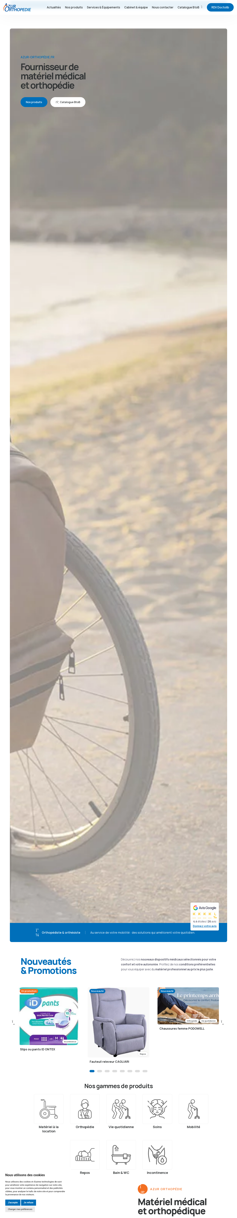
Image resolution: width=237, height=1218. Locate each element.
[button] (92, 1075)
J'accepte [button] (13, 1202)
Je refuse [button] (28, 1202)
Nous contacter (162, 18)
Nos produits (74, 18)
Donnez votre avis (205, 926)
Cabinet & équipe (136, 18)
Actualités (54, 18)
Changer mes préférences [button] (20, 1209)
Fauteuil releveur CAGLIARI (109, 1065)
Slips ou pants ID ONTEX (37, 1053)
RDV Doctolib (220, 18)
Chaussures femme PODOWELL (182, 1032)
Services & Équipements (103, 18)
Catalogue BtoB (190, 18)
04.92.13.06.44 (180, 5)
